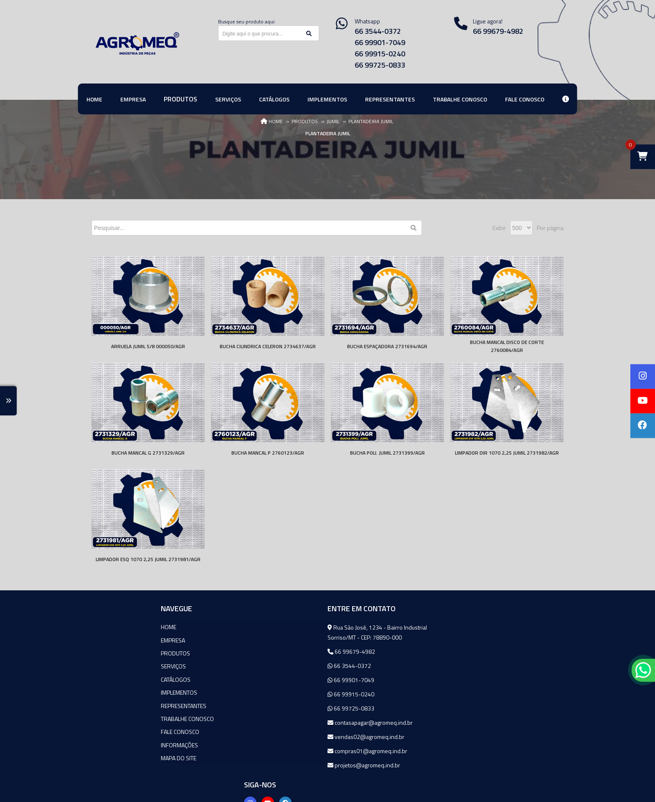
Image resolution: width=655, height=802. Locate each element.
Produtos (106, 652)
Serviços (104, 665)
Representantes (114, 704)
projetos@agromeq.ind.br (285, 765)
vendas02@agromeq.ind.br (287, 736)
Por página (550, 227)
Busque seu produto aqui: (247, 21)
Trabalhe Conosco (118, 717)
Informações (110, 743)
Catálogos (106, 678)
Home (99, 626)
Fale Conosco (110, 730)
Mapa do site (109, 756)
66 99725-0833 (380, 65)
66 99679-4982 (498, 31)
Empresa (103, 639)
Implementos (109, 691)
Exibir (499, 227)
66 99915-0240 (380, 53)
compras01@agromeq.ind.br (289, 750)
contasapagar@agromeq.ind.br (291, 722)
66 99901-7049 (380, 42)
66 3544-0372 (378, 31)
